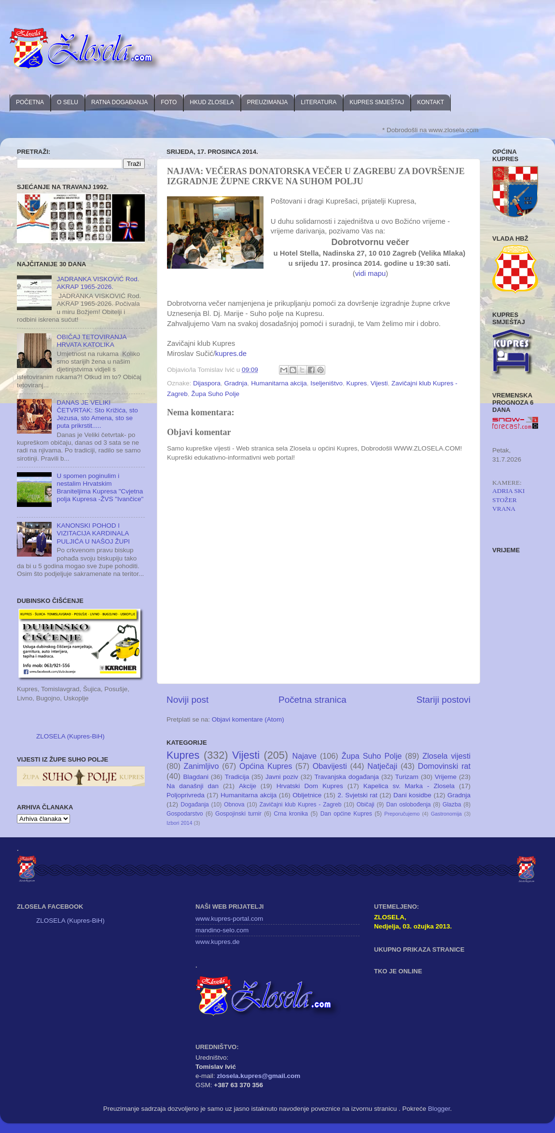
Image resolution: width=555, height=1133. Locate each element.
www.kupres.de (217, 941)
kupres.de (231, 353)
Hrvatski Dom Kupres (310, 786)
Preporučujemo (401, 814)
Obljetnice (306, 795)
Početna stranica (312, 700)
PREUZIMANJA (267, 102)
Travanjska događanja (347, 776)
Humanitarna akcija (279, 383)
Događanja (194, 804)
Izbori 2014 (179, 823)
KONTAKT (430, 102)
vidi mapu (370, 273)
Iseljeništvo (326, 383)
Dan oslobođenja (408, 804)
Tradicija (237, 776)
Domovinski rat (444, 766)
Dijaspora (207, 383)
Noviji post (187, 700)
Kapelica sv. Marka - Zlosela (409, 786)
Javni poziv (281, 776)
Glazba (452, 804)
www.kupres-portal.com (229, 918)
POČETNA (30, 102)
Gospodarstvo (184, 813)
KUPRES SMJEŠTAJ (376, 102)
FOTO (169, 102)
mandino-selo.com (222, 930)
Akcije (247, 786)
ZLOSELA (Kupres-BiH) (70, 736)
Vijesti (379, 383)
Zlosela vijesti (446, 755)
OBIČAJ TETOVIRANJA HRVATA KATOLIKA (91, 340)
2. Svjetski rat (357, 795)
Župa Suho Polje (215, 393)
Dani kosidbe (412, 795)
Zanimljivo (201, 766)
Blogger (439, 1108)
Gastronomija (446, 814)
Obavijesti (330, 766)
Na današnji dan (192, 786)
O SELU (67, 102)
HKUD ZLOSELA (212, 102)
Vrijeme (446, 776)
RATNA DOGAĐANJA (119, 102)
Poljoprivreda (185, 795)
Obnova (234, 804)
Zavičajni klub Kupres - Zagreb (301, 804)
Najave (304, 755)
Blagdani (195, 776)
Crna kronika (291, 813)
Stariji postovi (443, 700)
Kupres (357, 383)
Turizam (406, 776)
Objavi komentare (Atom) (248, 719)
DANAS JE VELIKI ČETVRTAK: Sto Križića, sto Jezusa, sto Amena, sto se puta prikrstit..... (97, 414)
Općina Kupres (265, 766)
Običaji (366, 804)
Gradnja (236, 383)
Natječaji (382, 766)
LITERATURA (318, 102)
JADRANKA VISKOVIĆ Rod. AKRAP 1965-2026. (97, 282)
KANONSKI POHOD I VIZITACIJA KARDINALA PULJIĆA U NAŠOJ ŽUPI (93, 533)
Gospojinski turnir (238, 813)
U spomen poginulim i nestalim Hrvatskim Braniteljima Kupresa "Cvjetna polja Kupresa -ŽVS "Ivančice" (99, 487)
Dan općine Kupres (346, 813)
